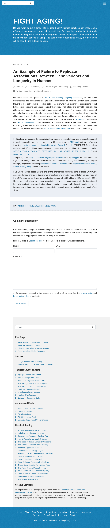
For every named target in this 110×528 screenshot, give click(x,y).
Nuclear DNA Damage (27, 395)
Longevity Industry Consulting (30, 361)
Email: (58, 246)
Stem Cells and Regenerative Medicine (33, 462)
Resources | (63, 515)
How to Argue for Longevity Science (32, 439)
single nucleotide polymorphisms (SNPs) (47, 158)
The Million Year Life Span (28, 479)
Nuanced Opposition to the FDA (31, 448)
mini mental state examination (54, 164)
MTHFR (67, 151)
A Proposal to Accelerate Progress (32, 430)
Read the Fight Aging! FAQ (29, 345)
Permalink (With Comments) (28, 87)
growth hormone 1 (30, 145)
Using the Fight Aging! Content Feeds (33, 420)
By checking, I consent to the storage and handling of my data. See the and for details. (55, 294)
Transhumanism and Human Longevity (33, 471)
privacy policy (87, 293)
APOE (16, 151)
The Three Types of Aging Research (32, 468)
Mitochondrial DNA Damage (29, 392)
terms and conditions (22, 296)
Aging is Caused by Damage (29, 375)
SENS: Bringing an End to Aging (31, 459)
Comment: (17, 256)
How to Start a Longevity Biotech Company (35, 364)
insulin (70, 145)
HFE (50, 151)
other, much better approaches (57, 129)
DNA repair (75, 142)
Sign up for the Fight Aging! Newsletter (33, 348)
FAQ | (28, 512)
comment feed (36, 241)
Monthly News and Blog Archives (31, 408)
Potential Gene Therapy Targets (31, 450)
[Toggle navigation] (104, 3)
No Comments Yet (24, 91)
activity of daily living (22, 167)
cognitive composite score (84, 164)
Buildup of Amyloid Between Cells (31, 381)
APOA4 (23, 151)
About (73, 515)
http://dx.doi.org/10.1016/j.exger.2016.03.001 (37, 206)
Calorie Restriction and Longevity (31, 433)
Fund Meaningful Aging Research (31, 351)
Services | (53, 512)
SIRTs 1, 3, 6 (86, 151)
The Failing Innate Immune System (32, 386)
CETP (44, 151)
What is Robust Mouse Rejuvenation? (33, 474)
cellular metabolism (25, 122)
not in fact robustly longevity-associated (63, 98)
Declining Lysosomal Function (30, 389)
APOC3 (31, 151)
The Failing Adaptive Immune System (33, 383)
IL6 (55, 151)
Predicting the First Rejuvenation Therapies (35, 453)
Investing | (64, 512)
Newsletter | (88, 512)
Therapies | (75, 512)
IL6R (60, 151)
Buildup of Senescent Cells (29, 398)
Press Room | (50, 515)
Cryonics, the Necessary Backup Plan (33, 436)
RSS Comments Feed (27, 417)
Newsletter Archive (25, 411)
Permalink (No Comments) (56, 87)
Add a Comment (44, 91)
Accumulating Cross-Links (28, 378)
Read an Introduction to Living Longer (33, 342)
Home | (20, 512)
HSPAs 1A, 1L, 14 (21, 154)
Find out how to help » (37, 41)
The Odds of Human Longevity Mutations (34, 442)
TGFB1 (75, 151)
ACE (38, 151)
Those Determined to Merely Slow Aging (34, 465)
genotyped (75, 158)
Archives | (38, 515)
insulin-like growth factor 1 (53, 145)
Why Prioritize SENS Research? (31, 477)
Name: (16, 246)
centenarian (80, 119)
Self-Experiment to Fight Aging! (30, 456)
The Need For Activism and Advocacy (33, 445)
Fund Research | (40, 512)
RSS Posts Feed (24, 414)
